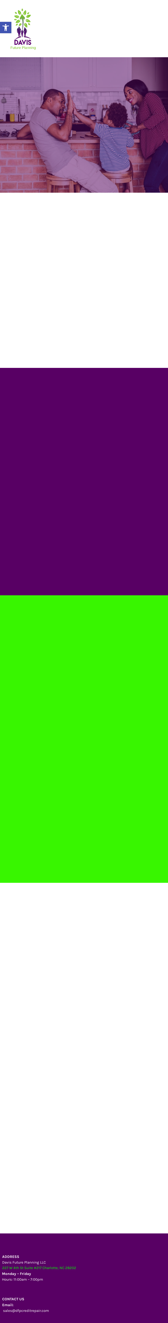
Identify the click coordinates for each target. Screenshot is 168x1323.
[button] (5, 27)
